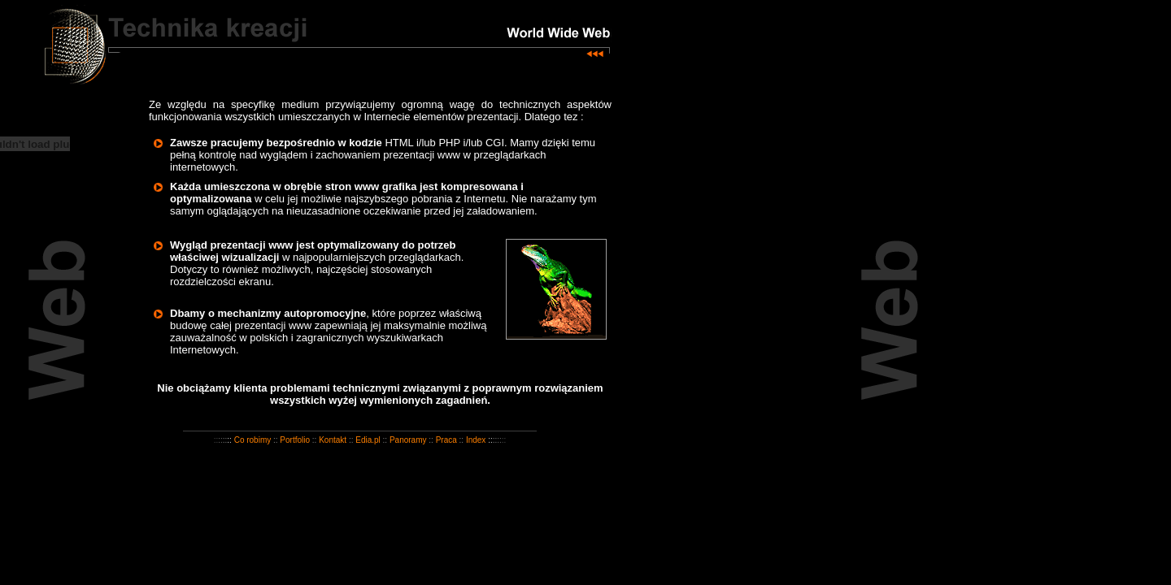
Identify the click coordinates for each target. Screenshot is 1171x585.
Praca (446, 440)
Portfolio (295, 440)
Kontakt (332, 440)
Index (475, 440)
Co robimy (253, 440)
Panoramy (408, 440)
